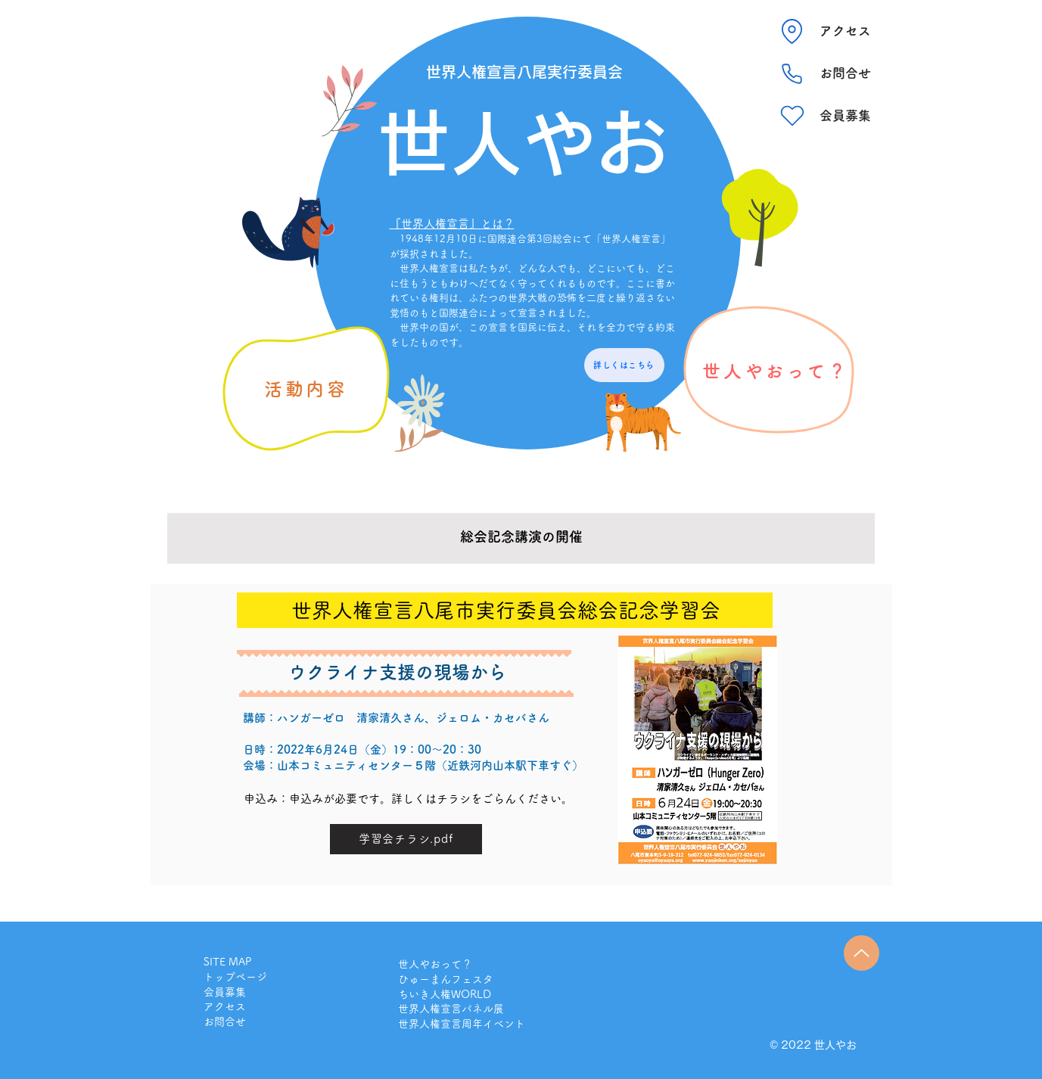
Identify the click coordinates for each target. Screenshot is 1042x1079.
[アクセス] (845, 31)
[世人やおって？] (776, 371)
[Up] (861, 953)
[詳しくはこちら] (624, 365)
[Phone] (792, 73)
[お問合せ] (845, 73)
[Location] (792, 31)
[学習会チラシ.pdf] (406, 839)
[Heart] (792, 116)
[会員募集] (845, 116)
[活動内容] (306, 389)
